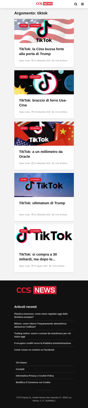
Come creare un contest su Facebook (34, 349)
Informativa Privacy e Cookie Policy (35, 375)
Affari (24, 25)
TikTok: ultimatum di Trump (42, 203)
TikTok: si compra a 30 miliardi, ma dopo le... (38, 256)
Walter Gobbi (24, 61)
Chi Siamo (21, 362)
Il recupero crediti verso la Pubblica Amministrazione (42, 343)
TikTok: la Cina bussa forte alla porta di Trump (41, 51)
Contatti (20, 369)
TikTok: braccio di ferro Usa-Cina (43, 102)
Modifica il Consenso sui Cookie (33, 382)
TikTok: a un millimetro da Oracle (41, 154)
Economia (35, 25)
